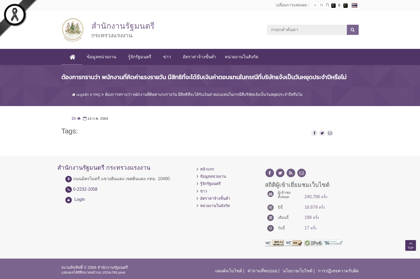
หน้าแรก (207, 169)
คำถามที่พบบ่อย (262, 271)
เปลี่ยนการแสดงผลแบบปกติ (339, 5)
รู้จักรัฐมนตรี (139, 57)
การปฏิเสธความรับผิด (338, 271)
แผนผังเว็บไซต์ (228, 271)
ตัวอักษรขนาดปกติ (315, 5)
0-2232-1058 (85, 189)
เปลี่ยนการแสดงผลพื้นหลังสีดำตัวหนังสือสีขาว (333, 5)
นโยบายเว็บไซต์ (297, 271)
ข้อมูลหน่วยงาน (101, 57)
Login (79, 199)
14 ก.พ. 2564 (95, 119)
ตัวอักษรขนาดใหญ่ (327, 5)
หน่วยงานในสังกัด (241, 57)
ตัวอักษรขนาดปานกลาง (321, 5)
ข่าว (167, 57)
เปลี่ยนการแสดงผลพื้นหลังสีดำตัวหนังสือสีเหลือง (345, 5)
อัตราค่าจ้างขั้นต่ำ (199, 57)
